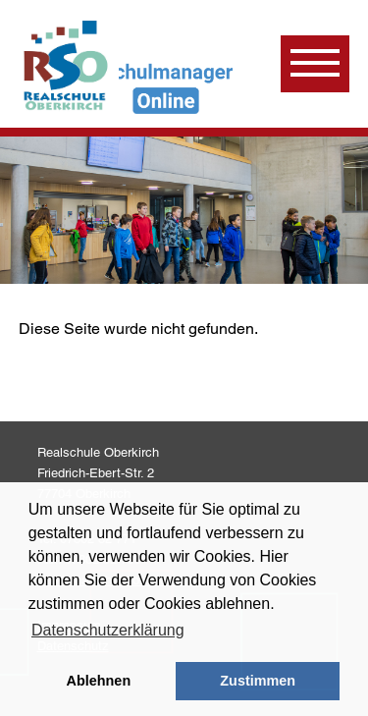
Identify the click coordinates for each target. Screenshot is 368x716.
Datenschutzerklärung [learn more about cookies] (107, 630)
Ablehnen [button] (99, 680)
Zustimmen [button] (257, 680)
